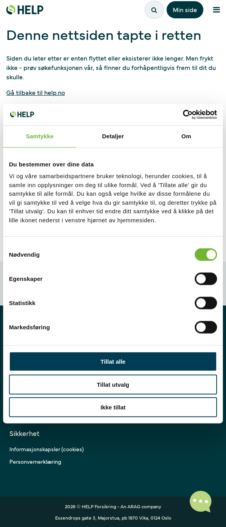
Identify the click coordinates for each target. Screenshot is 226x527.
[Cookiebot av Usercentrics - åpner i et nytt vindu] (183, 114)
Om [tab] (186, 136)
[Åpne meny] (216, 10)
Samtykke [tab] (40, 136)
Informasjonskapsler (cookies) (46, 449)
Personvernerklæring (35, 461)
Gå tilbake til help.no (35, 92)
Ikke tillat (113, 407)
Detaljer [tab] (113, 136)
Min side (185, 9)
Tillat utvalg (113, 384)
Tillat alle (113, 361)
